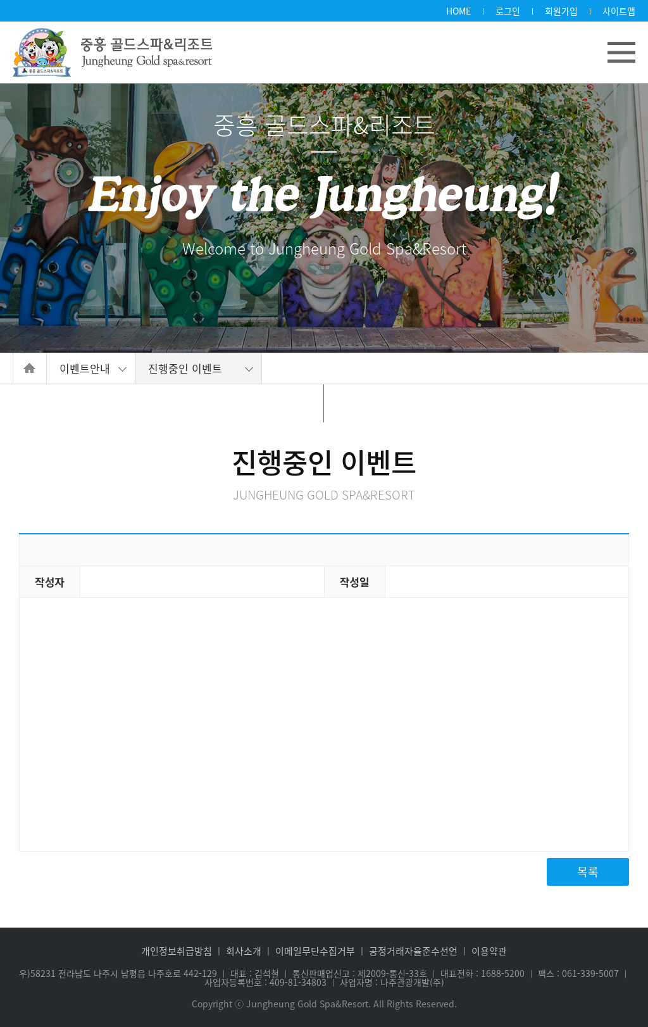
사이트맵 (618, 10)
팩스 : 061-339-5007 (578, 973)
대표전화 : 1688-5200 (482, 973)
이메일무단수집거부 (315, 951)
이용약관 (489, 951)
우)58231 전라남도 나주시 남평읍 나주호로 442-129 (118, 973)
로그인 (507, 10)
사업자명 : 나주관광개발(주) (392, 982)
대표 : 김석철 (254, 973)
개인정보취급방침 (176, 951)
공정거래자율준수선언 (413, 951)
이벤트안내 (84, 368)
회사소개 (243, 951)
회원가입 (561, 10)
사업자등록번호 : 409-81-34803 (265, 982)
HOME (458, 10)
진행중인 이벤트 (185, 368)
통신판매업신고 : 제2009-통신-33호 (359, 973)
